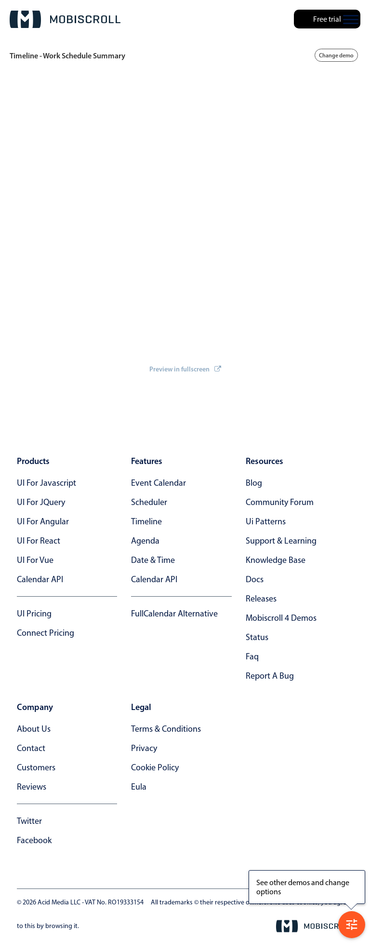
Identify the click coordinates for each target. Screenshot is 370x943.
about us (34, 729)
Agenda (145, 540)
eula (138, 786)
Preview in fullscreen (185, 369)
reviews (31, 786)
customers (36, 767)
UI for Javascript (46, 483)
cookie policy (155, 767)
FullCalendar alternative (174, 613)
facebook (34, 840)
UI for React (38, 540)
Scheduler (149, 502)
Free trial (327, 19)
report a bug (270, 675)
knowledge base (275, 560)
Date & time (153, 560)
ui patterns (266, 521)
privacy (144, 748)
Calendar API (40, 579)
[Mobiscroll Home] (65, 19)
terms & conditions (166, 729)
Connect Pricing (45, 633)
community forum (280, 502)
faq (252, 656)
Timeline (146, 521)
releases (261, 598)
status (257, 637)
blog (254, 483)
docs (255, 579)
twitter (29, 821)
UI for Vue (35, 560)
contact (31, 748)
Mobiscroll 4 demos (281, 618)
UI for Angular (43, 521)
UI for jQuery (41, 502)
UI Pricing (34, 613)
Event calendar (158, 483)
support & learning (281, 540)
